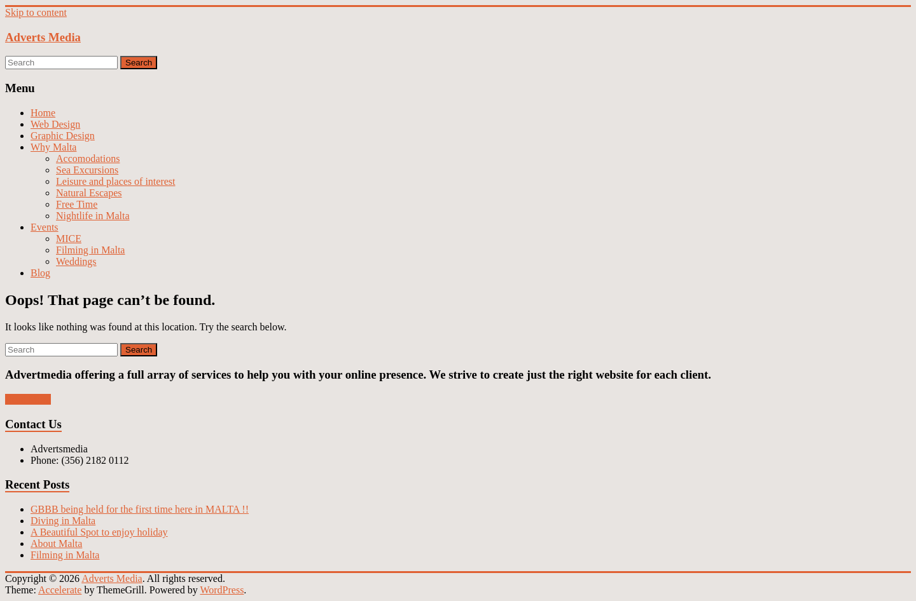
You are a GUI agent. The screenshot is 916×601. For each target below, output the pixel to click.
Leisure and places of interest (115, 181)
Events (45, 227)
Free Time (76, 204)
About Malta (56, 543)
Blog (40, 272)
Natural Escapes (89, 192)
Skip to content (36, 12)
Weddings (76, 261)
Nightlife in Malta (93, 215)
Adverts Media (43, 37)
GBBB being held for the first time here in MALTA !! (140, 509)
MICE (68, 238)
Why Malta (53, 147)
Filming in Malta (90, 250)
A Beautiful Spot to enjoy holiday (99, 532)
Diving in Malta (63, 520)
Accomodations (88, 158)
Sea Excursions (87, 170)
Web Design (55, 124)
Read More (28, 399)
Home (43, 112)
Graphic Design (63, 135)
